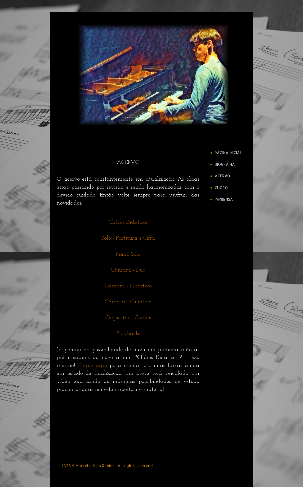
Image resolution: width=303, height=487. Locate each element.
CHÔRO (221, 187)
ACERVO (222, 175)
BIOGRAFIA (225, 164)
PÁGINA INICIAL (228, 152)
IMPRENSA (224, 199)
